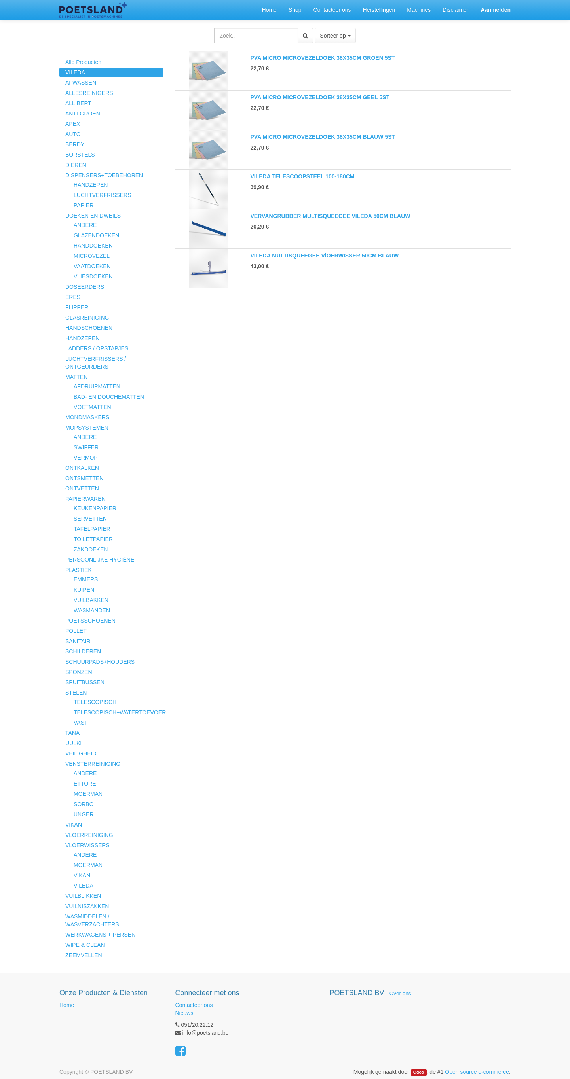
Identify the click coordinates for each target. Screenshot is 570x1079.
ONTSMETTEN (84, 478)
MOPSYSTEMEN (86, 427)
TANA (72, 733)
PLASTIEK (78, 570)
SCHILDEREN (83, 651)
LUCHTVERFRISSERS (102, 195)
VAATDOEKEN (92, 266)
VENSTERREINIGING (92, 764)
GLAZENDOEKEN (96, 235)
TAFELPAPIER (92, 529)
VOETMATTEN (92, 407)
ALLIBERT (78, 103)
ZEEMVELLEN (83, 955)
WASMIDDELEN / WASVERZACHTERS (92, 920)
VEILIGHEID (81, 753)
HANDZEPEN (91, 185)
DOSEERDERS (84, 287)
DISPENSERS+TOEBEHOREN (104, 175)
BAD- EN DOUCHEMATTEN (109, 397)
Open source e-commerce (477, 1072)
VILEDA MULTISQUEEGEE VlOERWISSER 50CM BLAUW (325, 255)
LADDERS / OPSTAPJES (96, 348)
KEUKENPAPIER (95, 508)
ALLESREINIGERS (89, 93)
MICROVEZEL (92, 256)
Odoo (418, 1072)
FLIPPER (76, 307)
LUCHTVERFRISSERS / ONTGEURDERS (95, 363)
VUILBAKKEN (91, 600)
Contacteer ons (194, 1005)
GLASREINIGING (87, 317)
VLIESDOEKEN (93, 276)
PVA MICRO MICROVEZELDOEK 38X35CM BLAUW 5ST (323, 137)
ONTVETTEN (82, 488)
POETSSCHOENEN (90, 620)
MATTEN (76, 377)
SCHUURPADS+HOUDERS (100, 662)
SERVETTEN (90, 518)
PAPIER (83, 205)
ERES (72, 297)
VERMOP (86, 457)
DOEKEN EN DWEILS (93, 215)
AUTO (73, 134)
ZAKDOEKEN (91, 549)
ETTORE (85, 783)
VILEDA (75, 72)
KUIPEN (84, 590)
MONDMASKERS (87, 417)
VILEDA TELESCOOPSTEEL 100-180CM (303, 176)
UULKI (73, 743)
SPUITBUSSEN (84, 682)
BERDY (74, 144)
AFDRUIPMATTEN (97, 386)
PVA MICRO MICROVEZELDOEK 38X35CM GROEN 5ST (323, 58)
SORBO (84, 804)
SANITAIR (78, 641)
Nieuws (184, 1013)
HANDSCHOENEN (88, 328)
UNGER (84, 814)
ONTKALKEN (82, 468)
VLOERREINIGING (89, 835)
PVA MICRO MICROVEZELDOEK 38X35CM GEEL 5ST (320, 97)
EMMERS (86, 579)
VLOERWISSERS (87, 845)
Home (66, 1005)
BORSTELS (80, 154)
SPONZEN (78, 672)
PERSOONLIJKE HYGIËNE (99, 560)
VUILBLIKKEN (83, 896)
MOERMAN (88, 794)
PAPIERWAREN (85, 499)
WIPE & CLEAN (85, 945)
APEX (72, 124)
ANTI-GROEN (82, 113)
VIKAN (73, 825)
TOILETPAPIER (93, 539)
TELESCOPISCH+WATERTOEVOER (118, 712)
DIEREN (75, 165)
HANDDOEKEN (93, 245)
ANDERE (85, 225)
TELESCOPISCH (95, 702)
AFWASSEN (80, 83)
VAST (81, 722)
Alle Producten (83, 62)
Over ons (400, 993)
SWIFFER (86, 447)
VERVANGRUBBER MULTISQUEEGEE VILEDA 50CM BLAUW (330, 216)
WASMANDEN (92, 610)
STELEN (76, 692)
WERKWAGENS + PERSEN (100, 934)
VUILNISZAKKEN (87, 906)
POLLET (76, 631)
